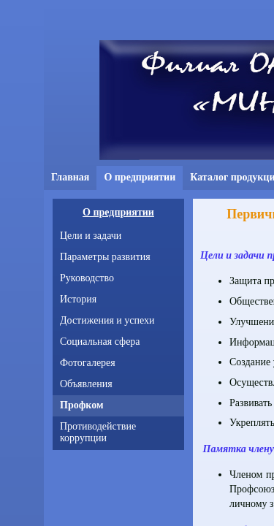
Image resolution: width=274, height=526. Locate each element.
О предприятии (118, 212)
